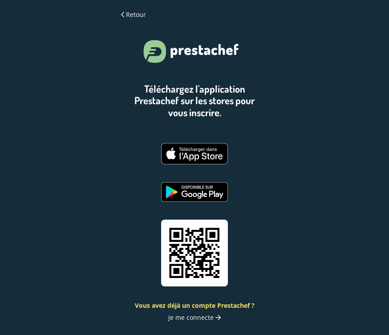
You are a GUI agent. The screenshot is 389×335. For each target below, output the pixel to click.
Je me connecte (194, 317)
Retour (133, 15)
